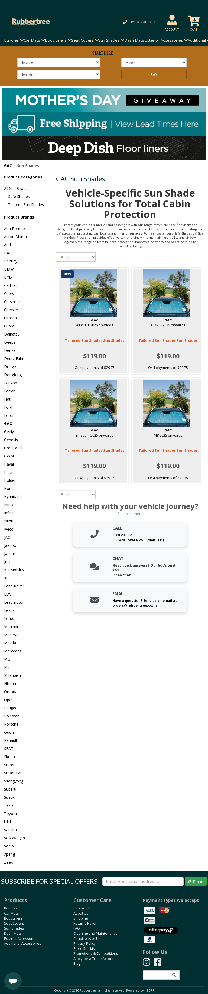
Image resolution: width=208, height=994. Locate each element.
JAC (7, 537)
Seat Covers (14, 923)
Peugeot (11, 707)
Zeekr (9, 862)
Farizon (10, 382)
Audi (8, 244)
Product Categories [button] (23, 177)
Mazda (10, 642)
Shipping (80, 918)
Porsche (11, 724)
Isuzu (8, 521)
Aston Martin (15, 236)
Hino (8, 472)
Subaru (10, 789)
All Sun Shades (17, 188)
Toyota (10, 813)
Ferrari (9, 391)
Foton (9, 415)
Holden (10, 480)
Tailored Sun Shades (26, 204)
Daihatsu (12, 334)
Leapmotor (14, 602)
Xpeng (9, 854)
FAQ (76, 928)
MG (7, 659)
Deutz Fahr (14, 358)
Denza (9, 350)
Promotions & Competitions (95, 953)
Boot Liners (13, 918)
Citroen (10, 317)
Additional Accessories (22, 943)
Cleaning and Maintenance (95, 933)
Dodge (10, 366)
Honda (10, 488)
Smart (9, 764)
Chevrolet (12, 301)
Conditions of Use (88, 938)
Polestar (11, 716)
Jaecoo (10, 545)
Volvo (9, 846)
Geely (9, 431)
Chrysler (11, 309)
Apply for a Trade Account (94, 958)
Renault (10, 740)
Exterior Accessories (20, 938)
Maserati (12, 634)
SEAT (8, 748)
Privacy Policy (84, 943)
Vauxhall (11, 829)
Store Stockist (84, 948)
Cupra (9, 326)
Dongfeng (13, 374)
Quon (9, 732)
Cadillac (10, 285)
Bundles (11, 908)
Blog (76, 963)
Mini (7, 667)
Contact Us (82, 908)
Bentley (10, 261)
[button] (138, 22)
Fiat (7, 399)
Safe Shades (19, 196)
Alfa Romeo (14, 228)
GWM (9, 456)
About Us (80, 913)
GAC (8, 165)
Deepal (10, 342)
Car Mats (11, 913)
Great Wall (13, 447)
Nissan (10, 683)
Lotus (9, 618)
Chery (9, 293)
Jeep (8, 561)
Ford (8, 407)
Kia (6, 577)
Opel (8, 699)
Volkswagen (14, 837)
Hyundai (11, 496)
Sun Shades (14, 928)
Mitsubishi (13, 675)
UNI (7, 821)
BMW (9, 269)
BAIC (8, 252)
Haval (9, 464)
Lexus (9, 610)
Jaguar (9, 553)
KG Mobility (14, 569)
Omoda (10, 691)
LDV (7, 594)
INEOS (9, 504)
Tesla (9, 805)
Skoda (9, 756)
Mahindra (12, 626)
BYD (8, 277)
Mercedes (12, 651)
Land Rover (14, 586)
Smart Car (13, 772)
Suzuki (9, 797)
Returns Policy (85, 923)
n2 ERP (149, 990)
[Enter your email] (143, 881)
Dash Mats (134, 40)
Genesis (11, 439)
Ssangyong (13, 781)
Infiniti (9, 512)
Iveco (9, 529)
